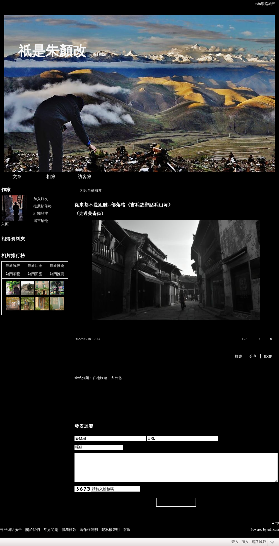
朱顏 (5, 224)
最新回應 (35, 266)
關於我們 (32, 530)
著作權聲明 (89, 530)
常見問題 (51, 530)
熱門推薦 (57, 274)
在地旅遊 (100, 378)
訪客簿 (84, 176)
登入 (235, 542)
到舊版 (100, 54)
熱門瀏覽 (13, 274)
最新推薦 (57, 266)
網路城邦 (259, 542)
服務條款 (69, 530)
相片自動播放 (91, 190)
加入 (245, 542)
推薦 (238, 356)
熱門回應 (35, 274)
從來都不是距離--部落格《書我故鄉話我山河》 (123, 204)
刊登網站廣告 (11, 530)
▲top (275, 523)
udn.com (273, 529)
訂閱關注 (40, 213)
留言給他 (40, 221)
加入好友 (40, 199)
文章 (17, 176)
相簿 (50, 176)
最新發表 (13, 266)
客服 (127, 530)
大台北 (116, 378)
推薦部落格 (42, 206)
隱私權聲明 (111, 530)
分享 (253, 356)
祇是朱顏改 (52, 51)
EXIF (268, 356)
